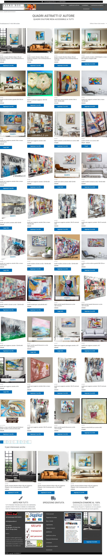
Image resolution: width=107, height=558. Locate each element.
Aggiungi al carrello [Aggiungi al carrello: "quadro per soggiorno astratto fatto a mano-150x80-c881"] (90, 106)
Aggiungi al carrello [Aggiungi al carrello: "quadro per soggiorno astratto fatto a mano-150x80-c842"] (35, 229)
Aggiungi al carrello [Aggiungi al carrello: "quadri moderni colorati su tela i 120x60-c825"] (8, 310)
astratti (63, 5)
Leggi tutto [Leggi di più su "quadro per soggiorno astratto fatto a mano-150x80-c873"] (6, 147)
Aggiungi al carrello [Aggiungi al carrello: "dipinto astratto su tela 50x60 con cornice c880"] (62, 146)
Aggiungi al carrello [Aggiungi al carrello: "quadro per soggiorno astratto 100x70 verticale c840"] (62, 229)
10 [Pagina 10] (26, 442)
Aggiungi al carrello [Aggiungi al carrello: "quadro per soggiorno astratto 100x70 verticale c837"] (90, 393)
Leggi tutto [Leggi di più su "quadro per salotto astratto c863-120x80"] (60, 187)
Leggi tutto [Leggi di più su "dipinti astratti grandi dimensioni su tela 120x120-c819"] (60, 311)
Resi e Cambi (49, 521)
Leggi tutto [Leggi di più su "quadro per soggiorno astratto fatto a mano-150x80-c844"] (6, 270)
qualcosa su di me (74, 5)
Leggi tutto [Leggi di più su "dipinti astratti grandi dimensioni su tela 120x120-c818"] (33, 352)
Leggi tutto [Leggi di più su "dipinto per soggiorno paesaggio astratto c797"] (60, 351)
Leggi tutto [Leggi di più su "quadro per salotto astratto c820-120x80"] (6, 228)
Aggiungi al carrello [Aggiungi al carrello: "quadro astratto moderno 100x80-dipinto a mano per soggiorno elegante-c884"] (90, 64)
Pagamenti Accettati (51, 517)
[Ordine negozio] (98, 23)
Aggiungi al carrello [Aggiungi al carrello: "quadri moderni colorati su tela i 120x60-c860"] (90, 187)
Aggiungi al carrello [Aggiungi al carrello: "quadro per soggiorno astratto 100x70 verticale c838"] (62, 393)
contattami (85, 5)
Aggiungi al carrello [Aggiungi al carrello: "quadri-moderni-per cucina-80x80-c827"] (35, 310)
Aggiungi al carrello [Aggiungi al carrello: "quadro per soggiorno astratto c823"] (35, 146)
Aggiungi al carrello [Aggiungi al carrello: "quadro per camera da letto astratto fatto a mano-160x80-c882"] (62, 106)
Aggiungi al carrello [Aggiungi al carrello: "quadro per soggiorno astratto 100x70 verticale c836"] (35, 434)
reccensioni (86, 9)
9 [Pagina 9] (22, 442)
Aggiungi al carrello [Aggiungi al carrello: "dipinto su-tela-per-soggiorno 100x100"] (35, 105)
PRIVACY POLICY (50, 528)
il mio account (50, 514)
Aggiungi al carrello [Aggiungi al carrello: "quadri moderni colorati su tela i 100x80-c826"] (35, 269)
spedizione (49, 532)
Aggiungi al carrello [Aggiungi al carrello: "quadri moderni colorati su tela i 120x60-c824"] (62, 269)
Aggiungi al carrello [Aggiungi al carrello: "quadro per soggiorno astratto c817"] (90, 351)
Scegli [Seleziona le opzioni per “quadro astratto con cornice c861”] (86, 146)
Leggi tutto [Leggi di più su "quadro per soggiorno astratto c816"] (6, 392)
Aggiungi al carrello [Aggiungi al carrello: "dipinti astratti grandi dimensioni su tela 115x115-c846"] (62, 434)
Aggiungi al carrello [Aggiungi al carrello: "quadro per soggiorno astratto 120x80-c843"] (8, 351)
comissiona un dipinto (97, 5)
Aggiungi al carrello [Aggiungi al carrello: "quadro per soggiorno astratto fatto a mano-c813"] (35, 393)
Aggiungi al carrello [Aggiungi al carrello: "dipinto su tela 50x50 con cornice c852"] (90, 432)
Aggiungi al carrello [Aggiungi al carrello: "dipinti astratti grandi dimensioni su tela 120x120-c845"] (90, 311)
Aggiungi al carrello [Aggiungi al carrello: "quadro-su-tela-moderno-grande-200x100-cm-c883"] (8, 106)
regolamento (49, 524)
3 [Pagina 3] (8, 442)
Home (1, 11)
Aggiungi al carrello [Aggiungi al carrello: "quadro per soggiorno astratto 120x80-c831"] (35, 187)
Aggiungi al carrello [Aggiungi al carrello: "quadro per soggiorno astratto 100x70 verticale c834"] (90, 229)
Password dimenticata (52, 539)
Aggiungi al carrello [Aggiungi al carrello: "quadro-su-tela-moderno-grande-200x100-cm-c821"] (90, 270)
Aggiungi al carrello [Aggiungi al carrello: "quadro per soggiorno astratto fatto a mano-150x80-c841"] (8, 188)
